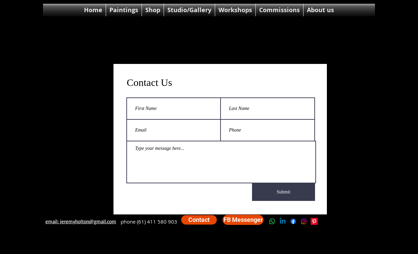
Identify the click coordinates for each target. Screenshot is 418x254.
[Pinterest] (314, 221)
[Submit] (283, 192)
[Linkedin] (282, 221)
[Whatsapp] (272, 221)
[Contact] (199, 220)
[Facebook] (293, 221)
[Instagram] (303, 221)
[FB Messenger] (243, 220)
